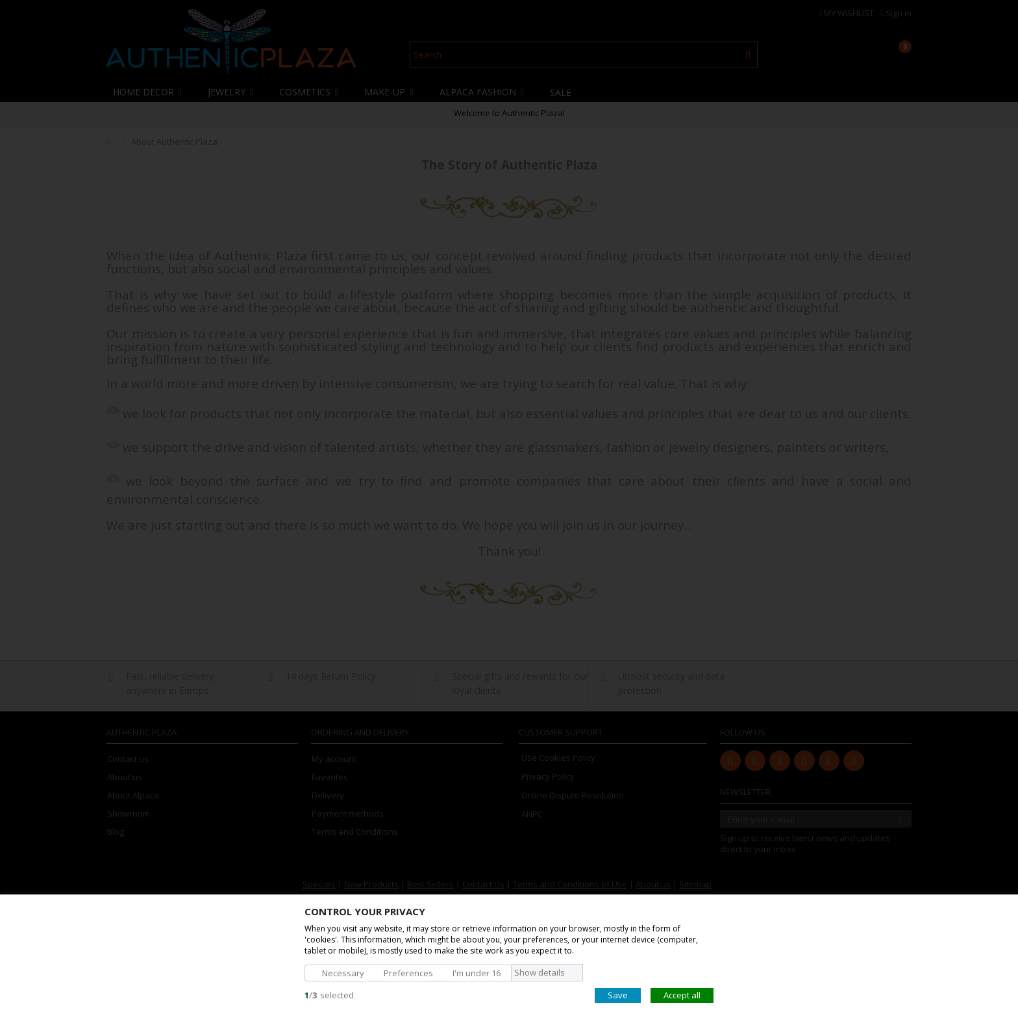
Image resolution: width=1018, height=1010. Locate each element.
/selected (329, 994)
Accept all (682, 994)
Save (618, 994)
